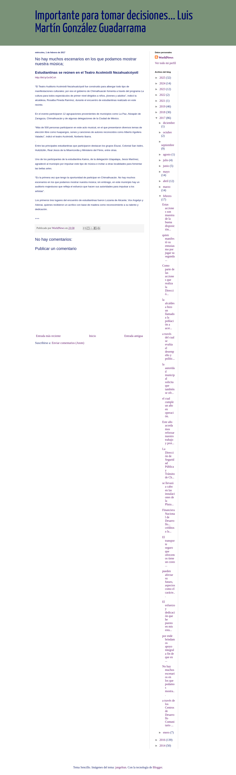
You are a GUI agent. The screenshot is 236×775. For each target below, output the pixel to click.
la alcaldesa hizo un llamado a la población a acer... (168, 314)
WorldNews (166, 57)
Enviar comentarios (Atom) (68, 342)
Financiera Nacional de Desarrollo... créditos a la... (168, 520)
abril (166, 181)
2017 (162, 117)
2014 (162, 745)
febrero (167, 196)
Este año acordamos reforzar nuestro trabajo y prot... (168, 432)
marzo (166, 186)
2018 (162, 112)
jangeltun (120, 767)
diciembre (169, 122)
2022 (162, 94)
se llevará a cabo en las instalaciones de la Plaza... (168, 493)
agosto (167, 154)
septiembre (167, 145)
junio (166, 165)
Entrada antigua (133, 335)
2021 (162, 100)
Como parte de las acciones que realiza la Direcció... (168, 280)
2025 (162, 77)
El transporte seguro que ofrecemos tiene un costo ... (168, 551)
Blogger (157, 767)
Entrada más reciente (48, 335)
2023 (162, 89)
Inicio (92, 335)
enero (166, 732)
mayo (166, 171)
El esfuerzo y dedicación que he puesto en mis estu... (168, 616)
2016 (162, 739)
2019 (162, 106)
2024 (162, 83)
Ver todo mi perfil (165, 63)
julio (166, 160)
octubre (167, 132)
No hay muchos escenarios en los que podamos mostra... (168, 680)
